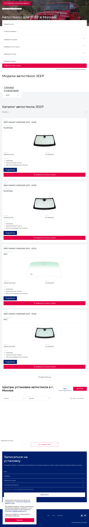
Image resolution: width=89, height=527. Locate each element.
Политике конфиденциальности (15, 511)
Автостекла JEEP (17, 8)
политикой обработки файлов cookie (18, 502)
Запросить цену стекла (12, 66)
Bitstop (80, 389)
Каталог (10, 8)
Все (65, 389)
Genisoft (84, 522)
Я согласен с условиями (71, 69)
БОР (53, 515)
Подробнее (10, 170)
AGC (48, 515)
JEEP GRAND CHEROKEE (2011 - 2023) (20, 122)
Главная (5, 8)
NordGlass (59, 515)
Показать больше (44, 377)
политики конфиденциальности (78, 69)
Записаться (44, 495)
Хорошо (20, 520)
